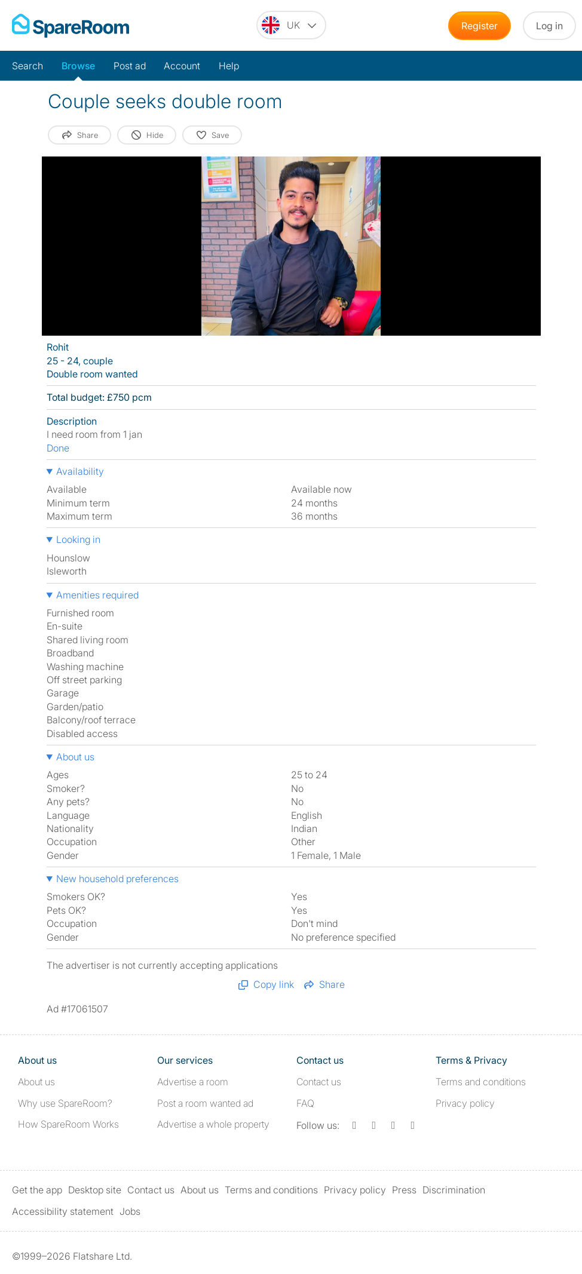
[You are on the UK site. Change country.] (291, 25)
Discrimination (453, 1190)
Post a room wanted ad (205, 1103)
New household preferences (117, 879)
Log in (549, 26)
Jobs (130, 1211)
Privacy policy (465, 1103)
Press (404, 1190)
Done (58, 448)
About (36, 1082)
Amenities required (97, 595)
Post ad (130, 66)
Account (182, 66)
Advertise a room (192, 1082)
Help (229, 66)
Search (27, 66)
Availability (80, 471)
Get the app (37, 1190)
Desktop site (94, 1190)
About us (75, 757)
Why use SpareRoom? (65, 1103)
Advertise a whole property (213, 1124)
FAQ (305, 1103)
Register (479, 26)
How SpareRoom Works (68, 1124)
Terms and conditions (481, 1082)
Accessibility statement (63, 1211)
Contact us (318, 1082)
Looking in (78, 539)
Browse (78, 66)
